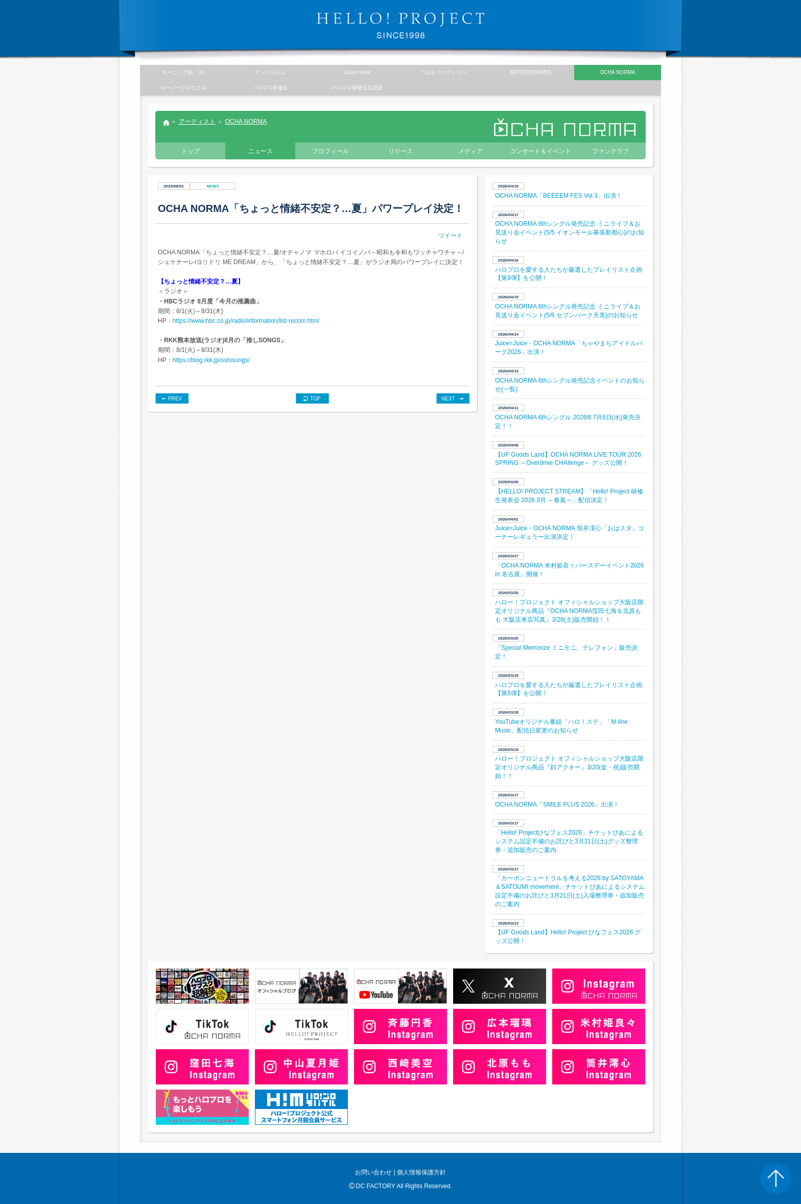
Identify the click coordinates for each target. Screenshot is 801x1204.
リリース (400, 151)
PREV (175, 399)
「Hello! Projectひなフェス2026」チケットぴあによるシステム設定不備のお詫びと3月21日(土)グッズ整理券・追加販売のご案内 (569, 841)
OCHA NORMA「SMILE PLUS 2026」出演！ (557, 804)
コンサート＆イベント (540, 151)
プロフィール (330, 151)
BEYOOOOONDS (530, 72)
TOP (315, 399)
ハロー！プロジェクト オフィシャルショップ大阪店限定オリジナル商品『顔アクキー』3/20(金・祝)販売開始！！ (569, 767)
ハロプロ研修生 (270, 87)
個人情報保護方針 (421, 1172)
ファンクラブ (610, 151)
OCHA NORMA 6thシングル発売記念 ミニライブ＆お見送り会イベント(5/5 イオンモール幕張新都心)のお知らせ (569, 232)
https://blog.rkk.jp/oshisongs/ (211, 360)
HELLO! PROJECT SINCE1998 (400, 25)
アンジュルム (270, 72)
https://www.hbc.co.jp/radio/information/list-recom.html (246, 320)
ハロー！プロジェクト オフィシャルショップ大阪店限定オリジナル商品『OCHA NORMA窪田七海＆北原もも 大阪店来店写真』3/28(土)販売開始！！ (569, 611)
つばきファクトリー (444, 72)
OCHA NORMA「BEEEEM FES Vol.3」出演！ (558, 195)
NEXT (448, 399)
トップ (165, 124)
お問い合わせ (373, 1172)
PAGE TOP (775, 1178)
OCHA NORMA (246, 121)
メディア (470, 151)
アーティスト (197, 121)
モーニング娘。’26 (183, 72)
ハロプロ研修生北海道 (357, 87)
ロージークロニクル (183, 87)
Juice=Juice (357, 72)
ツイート (450, 235)
